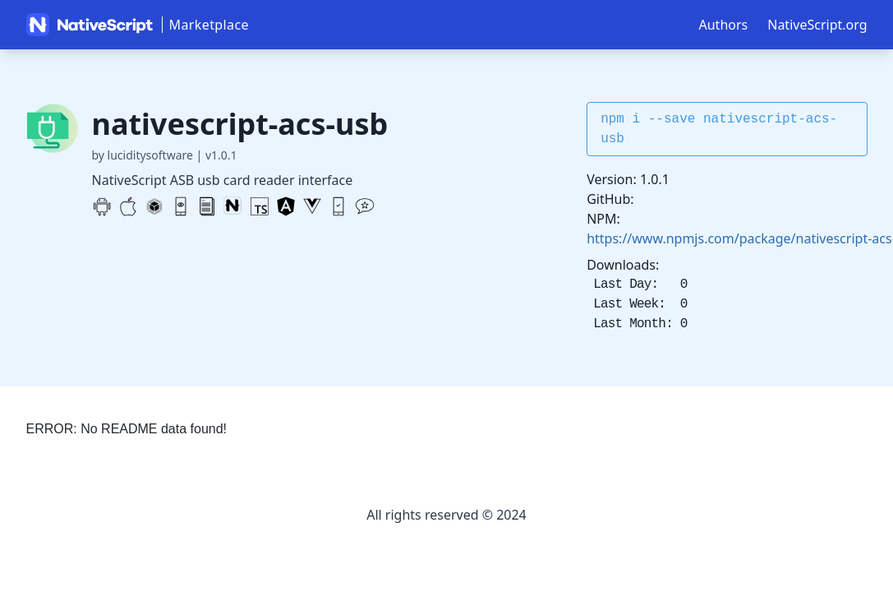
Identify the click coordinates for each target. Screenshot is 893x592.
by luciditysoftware (142, 155)
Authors (723, 25)
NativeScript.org (817, 25)
